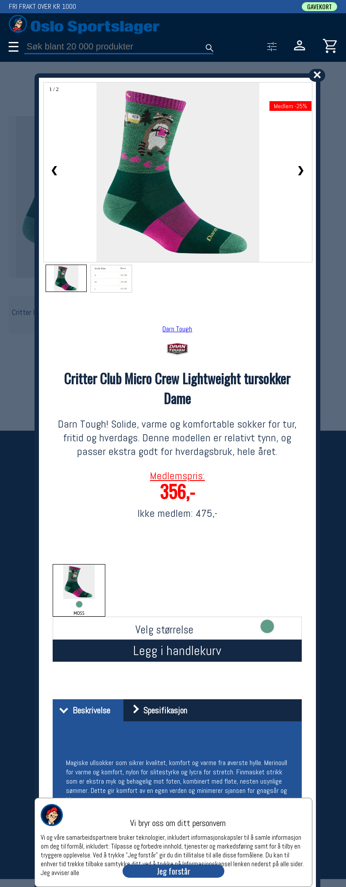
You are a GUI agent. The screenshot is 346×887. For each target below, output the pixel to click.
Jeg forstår (173, 871)
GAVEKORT (319, 6)
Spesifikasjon (156, 710)
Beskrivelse (82, 710)
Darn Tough (177, 329)
